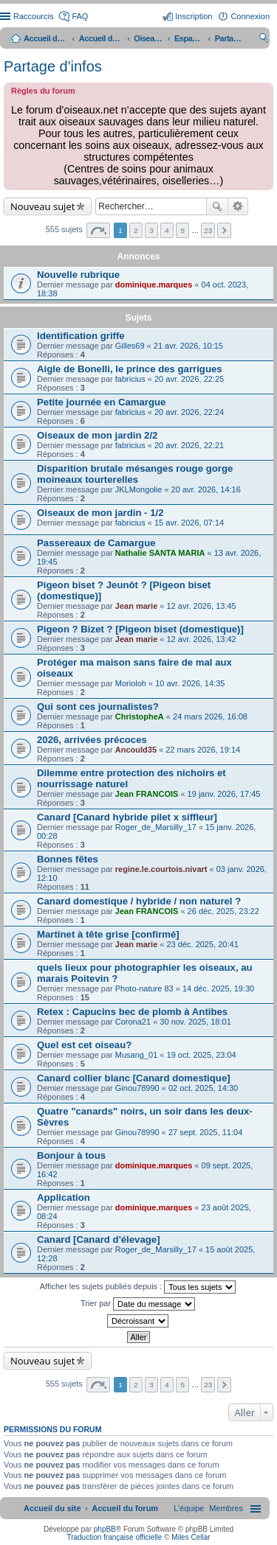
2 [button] (136, 230)
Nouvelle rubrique (78, 274)
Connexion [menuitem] (250, 16)
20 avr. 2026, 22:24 (189, 412)
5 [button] (182, 230)
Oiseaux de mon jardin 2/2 (97, 435)
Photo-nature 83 (144, 988)
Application (63, 1197)
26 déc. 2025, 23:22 (223, 911)
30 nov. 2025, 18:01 (195, 1021)
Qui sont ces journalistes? (98, 706)
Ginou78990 (137, 1088)
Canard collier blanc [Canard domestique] (133, 1078)
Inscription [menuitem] (193, 16)
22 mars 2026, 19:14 (202, 749)
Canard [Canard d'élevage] (98, 1239)
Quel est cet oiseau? (84, 1044)
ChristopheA (139, 716)
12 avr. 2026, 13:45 (201, 605)
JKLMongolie (139, 489)
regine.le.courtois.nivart (161, 869)
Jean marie (136, 605)
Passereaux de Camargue (96, 542)
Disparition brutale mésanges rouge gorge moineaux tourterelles (135, 474)
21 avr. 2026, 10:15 (188, 345)
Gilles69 (130, 345)
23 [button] (208, 230)
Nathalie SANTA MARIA (160, 552)
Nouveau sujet (42, 206)
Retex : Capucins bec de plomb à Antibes (132, 1011)
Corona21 (133, 1021)
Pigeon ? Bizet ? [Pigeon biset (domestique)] (140, 629)
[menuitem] (226, 1508)
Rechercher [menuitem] (264, 40)
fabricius (130, 378)
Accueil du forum (101, 38)
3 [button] (151, 230)
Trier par (138, 1304)
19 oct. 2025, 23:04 (201, 1054)
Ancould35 (136, 749)
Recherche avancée (238, 206)
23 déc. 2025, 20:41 (203, 944)
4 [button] (167, 230)
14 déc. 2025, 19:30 (218, 988)
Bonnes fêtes (67, 859)
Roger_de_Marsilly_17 (155, 827)
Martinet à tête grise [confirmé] (108, 934)
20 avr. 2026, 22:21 (189, 445)
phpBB (105, 1529)
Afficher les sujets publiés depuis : (138, 1287)
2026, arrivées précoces (92, 739)
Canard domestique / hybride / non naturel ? (139, 901)
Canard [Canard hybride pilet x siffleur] (127, 817)
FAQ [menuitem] (80, 16)
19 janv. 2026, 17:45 (224, 793)
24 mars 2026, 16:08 (210, 716)
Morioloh (130, 683)
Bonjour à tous (71, 1155)
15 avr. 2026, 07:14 (189, 522)
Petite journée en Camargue (101, 402)
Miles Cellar (190, 1537)
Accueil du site (46, 38)
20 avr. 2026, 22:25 (189, 378)
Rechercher (217, 206)
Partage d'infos (53, 66)
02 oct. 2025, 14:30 (203, 1088)
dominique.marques (154, 284)
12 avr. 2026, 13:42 (201, 639)
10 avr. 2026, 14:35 (190, 683)
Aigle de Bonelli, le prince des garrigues (129, 368)
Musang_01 (136, 1054)
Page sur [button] (98, 230)
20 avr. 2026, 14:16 (206, 489)
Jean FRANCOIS (147, 793)
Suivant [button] (224, 230)
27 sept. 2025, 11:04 (205, 1132)
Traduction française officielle (114, 1537)
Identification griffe (81, 335)
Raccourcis (33, 16)
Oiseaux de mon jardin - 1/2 (100, 512)
